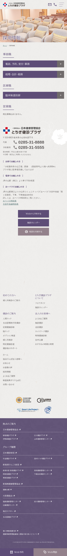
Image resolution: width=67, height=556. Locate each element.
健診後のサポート (10, 348)
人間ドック (7, 319)
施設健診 (39, 323)
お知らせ (6, 363)
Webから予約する (33, 214)
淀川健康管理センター (42, 501)
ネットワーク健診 (42, 331)
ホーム (5, 45)
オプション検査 (9, 336)
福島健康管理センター (11, 501)
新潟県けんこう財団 (11, 465)
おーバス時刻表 (9, 201)
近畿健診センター (9, 505)
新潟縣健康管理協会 (11, 484)
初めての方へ (9, 295)
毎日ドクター (8, 511)
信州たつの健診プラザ (42, 458)
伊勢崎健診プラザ (9, 439)
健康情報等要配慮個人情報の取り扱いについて (20, 534)
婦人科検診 (8, 340)
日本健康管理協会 (10, 430)
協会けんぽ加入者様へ (12, 359)
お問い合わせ (8, 384)
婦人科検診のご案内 (11, 300)
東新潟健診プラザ (9, 478)
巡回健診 (39, 327)
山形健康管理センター (42, 439)
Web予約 (17, 552)
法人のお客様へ (42, 313)
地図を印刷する (33, 232)
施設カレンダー (33, 223)
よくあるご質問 (41, 319)
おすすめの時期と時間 (44, 344)
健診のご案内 (9, 313)
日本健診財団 (9, 453)
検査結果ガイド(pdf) (12, 380)
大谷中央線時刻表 (10, 204)
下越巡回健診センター (42, 474)
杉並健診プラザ (8, 458)
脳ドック (6, 331)
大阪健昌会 (8, 496)
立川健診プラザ (39, 435)
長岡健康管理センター (42, 470)
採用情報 (7, 372)
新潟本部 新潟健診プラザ (12, 470)
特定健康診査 (9, 344)
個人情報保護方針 (9, 531)
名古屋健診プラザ (9, 517)
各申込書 (39, 340)
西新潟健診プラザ (9, 474)
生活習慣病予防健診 (11, 323)
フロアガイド (40, 303)
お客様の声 (7, 368)
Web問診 (50, 552)
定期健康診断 (9, 327)
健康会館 (6, 489)
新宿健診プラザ (8, 435)
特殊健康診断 (41, 336)
